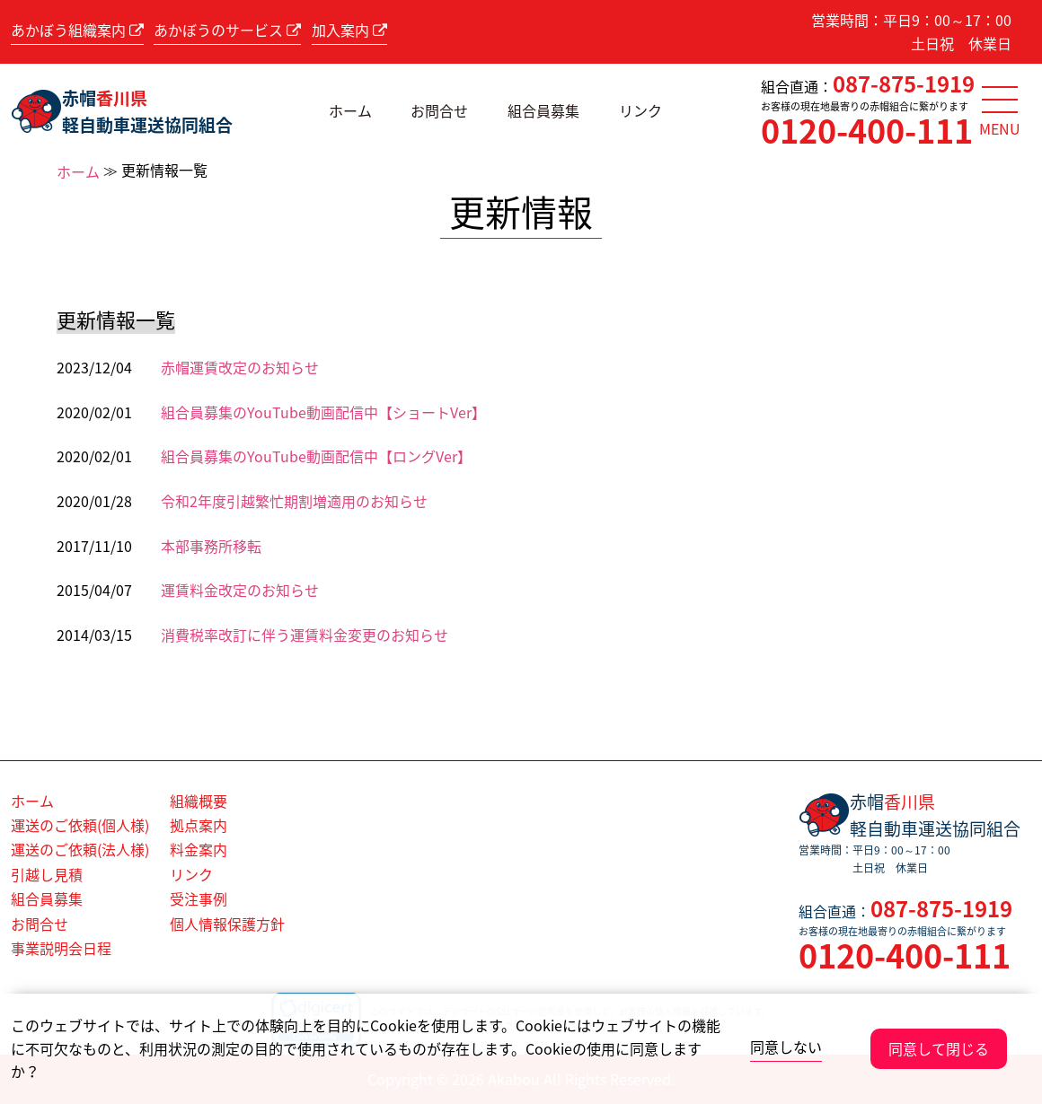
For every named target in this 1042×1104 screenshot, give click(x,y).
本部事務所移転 (211, 545)
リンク (640, 110)
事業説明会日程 (61, 948)
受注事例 (198, 898)
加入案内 (349, 29)
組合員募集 (543, 110)
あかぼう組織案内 (77, 29)
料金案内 (198, 849)
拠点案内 (198, 825)
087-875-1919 (904, 83)
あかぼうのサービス (227, 29)
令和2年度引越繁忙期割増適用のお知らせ (294, 501)
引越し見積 (47, 874)
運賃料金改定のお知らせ (240, 589)
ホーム (350, 110)
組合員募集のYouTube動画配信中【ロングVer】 (316, 456)
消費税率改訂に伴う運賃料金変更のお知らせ (304, 634)
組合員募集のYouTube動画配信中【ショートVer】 (323, 412)
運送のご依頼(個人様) (80, 825)
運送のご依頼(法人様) (80, 849)
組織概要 (198, 800)
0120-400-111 (867, 130)
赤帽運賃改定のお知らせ (240, 367)
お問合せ (439, 110)
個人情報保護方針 (227, 923)
